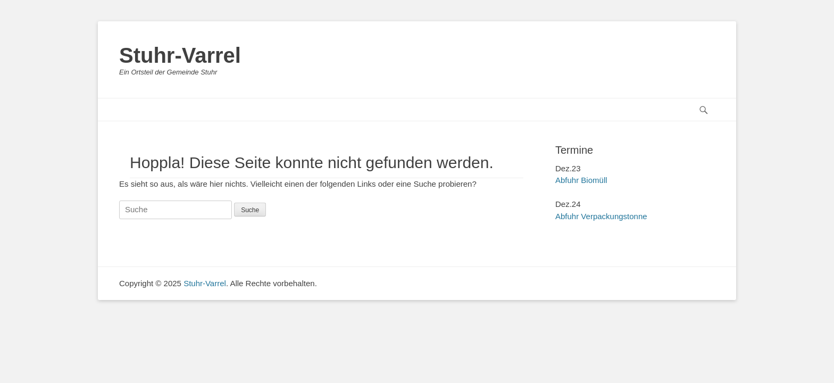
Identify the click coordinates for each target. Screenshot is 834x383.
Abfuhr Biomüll (581, 180)
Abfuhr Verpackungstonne (601, 216)
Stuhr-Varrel (180, 55)
